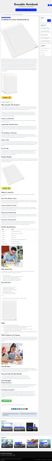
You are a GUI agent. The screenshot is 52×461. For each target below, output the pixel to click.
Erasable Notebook (26, 4)
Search (42, 17)
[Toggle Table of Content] (11, 102)
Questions (42, 52)
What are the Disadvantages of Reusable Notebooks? (44, 446)
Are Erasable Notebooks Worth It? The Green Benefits (19, 446)
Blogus (20, 458)
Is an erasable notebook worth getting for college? (6, 446)
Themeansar (3, 459)
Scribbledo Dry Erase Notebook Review (16, 20)
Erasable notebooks (44, 50)
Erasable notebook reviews (6, 17)
